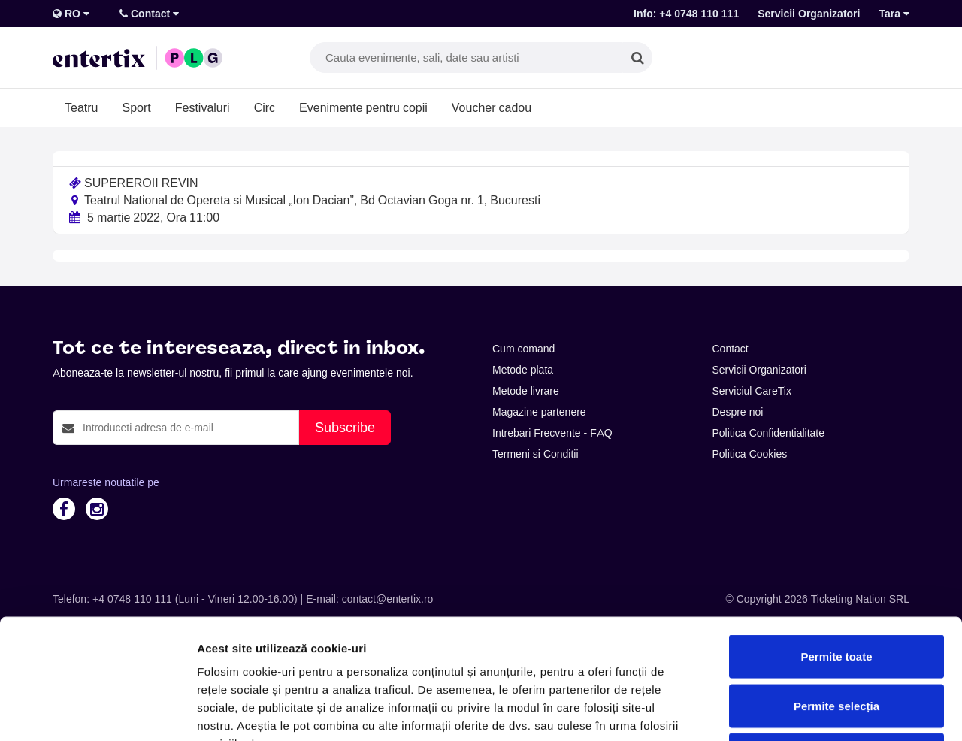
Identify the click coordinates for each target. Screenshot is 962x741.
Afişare (751, 711)
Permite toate (836, 543)
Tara (894, 13)
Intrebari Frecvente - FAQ (552, 433)
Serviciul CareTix (751, 391)
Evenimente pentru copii (363, 107)
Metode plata (522, 370)
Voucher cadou (491, 107)
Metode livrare (525, 391)
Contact (149, 13)
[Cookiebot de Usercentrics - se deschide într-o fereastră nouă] (97, 711)
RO (71, 13)
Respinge (836, 642)
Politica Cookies (750, 454)
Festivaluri (202, 107)
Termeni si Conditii (535, 454)
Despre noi (738, 412)
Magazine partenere (539, 412)
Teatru (81, 107)
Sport (136, 107)
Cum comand (523, 348)
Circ (264, 107)
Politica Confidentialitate (768, 433)
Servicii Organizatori (809, 13)
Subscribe (345, 427)
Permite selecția (836, 593)
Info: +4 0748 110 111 (686, 13)
